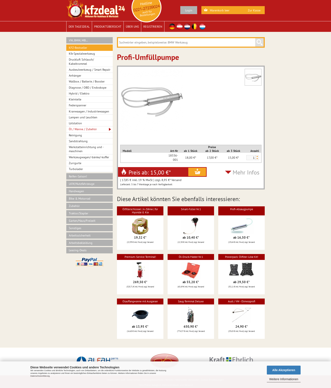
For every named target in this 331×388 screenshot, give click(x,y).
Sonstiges (75, 228)
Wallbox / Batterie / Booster (87, 81)
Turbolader (76, 169)
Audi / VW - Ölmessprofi (241, 301)
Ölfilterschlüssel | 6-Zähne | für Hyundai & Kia (140, 210)
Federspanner (77, 105)
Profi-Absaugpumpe (241, 209)
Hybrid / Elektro (79, 93)
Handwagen (76, 191)
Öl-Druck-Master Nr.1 (191, 257)
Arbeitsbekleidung (80, 243)
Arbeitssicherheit (80, 235)
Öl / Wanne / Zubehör (83, 129)
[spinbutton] (251, 158)
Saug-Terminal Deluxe (191, 301)
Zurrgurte (75, 163)
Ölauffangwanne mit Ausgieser (140, 301)
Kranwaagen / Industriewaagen (89, 111)
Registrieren (152, 26)
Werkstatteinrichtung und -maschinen (86, 149)
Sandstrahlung (78, 141)
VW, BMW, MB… (78, 40)
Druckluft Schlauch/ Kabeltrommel (81, 61)
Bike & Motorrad (79, 198)
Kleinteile (75, 99)
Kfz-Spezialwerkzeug (82, 53)
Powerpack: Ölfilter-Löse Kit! (241, 257)
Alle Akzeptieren (283, 370)
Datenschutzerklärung (40, 376)
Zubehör (74, 206)
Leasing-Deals (78, 250)
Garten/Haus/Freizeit (82, 221)
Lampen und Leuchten (83, 117)
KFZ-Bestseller (78, 48)
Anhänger (75, 75)
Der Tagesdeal (79, 26)
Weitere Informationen (283, 379)
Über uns (132, 26)
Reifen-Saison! (78, 176)
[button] (257, 156)
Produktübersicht (107, 26)
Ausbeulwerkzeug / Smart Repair (89, 70)
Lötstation (75, 123)
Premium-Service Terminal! (140, 257)
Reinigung (75, 135)
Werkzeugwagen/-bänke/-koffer (89, 157)
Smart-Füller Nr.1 (191, 209)
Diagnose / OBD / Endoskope (87, 87)
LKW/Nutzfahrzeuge (81, 184)
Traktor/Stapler (78, 213)
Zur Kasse (254, 10)
